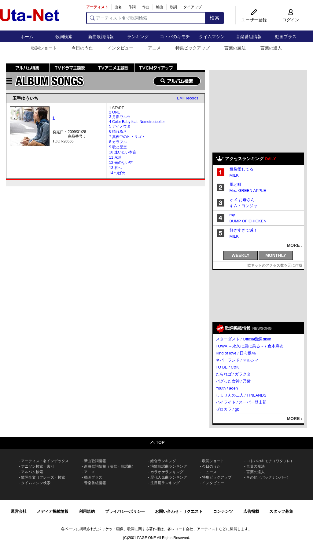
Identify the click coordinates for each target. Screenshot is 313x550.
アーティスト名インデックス (45, 461)
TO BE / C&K (227, 367)
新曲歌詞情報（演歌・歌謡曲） (109, 466)
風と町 (235, 184)
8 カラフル (118, 142)
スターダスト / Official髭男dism (243, 339)
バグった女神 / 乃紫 (233, 381)
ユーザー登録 (254, 19)
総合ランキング (163, 461)
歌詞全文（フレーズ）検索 (43, 477)
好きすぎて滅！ (243, 230)
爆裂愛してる (241, 169)
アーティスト (97, 7)
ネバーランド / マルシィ (237, 360)
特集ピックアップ (192, 47)
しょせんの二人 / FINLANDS (241, 395)
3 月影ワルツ (120, 117)
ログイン (290, 19)
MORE (293, 245)
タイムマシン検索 (35, 483)
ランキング (138, 36)
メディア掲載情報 (52, 511)
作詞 (132, 7)
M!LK (234, 175)
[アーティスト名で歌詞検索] (146, 18)
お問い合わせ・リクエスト (179, 511)
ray (232, 215)
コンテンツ (223, 511)
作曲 (145, 7)
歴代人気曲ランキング (168, 477)
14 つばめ (117, 173)
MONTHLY (275, 255)
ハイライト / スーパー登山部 (241, 402)
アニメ (154, 47)
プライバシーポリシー (125, 511)
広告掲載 (251, 511)
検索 (214, 17)
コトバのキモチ (175, 36)
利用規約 (87, 511)
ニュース (209, 472)
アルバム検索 (32, 472)
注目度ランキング (165, 483)
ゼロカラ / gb (227, 409)
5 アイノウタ (120, 126)
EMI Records (187, 98)
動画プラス (285, 36)
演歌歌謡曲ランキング (168, 466)
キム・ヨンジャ (243, 205)
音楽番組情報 (249, 36)
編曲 (159, 7)
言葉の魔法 (235, 47)
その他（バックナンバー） (268, 477)
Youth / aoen (227, 388)
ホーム (26, 36)
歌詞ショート (44, 47)
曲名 (118, 7)
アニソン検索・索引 (37, 466)
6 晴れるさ (118, 131)
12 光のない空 (121, 162)
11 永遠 (115, 157)
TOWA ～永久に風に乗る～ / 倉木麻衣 (249, 346)
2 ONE (114, 112)
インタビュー (120, 47)
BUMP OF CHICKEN (248, 221)
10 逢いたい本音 (122, 152)
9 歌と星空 (118, 147)
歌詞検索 (63, 36)
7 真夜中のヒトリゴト (127, 137)
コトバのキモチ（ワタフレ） (270, 461)
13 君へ (115, 168)
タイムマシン (212, 36)
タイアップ (192, 7)
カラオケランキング (166, 472)
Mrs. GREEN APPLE (248, 190)
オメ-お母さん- (243, 199)
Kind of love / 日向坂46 (236, 353)
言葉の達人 (271, 47)
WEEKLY (241, 255)
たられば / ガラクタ (233, 374)
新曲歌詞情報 (101, 36)
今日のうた (82, 47)
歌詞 (173, 7)
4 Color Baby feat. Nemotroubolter (137, 122)
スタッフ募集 (281, 511)
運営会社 (19, 511)
